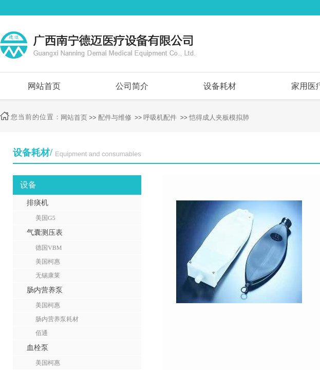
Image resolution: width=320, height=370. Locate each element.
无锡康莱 (47, 275)
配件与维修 (114, 117)
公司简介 (132, 86)
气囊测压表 (45, 232)
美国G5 (45, 217)
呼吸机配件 (160, 117)
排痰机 (37, 203)
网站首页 (44, 86)
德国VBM (48, 247)
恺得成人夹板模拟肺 (219, 117)
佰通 (41, 333)
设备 (28, 184)
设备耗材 (219, 86)
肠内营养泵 (45, 290)
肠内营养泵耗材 (57, 319)
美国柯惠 (47, 261)
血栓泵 (37, 347)
